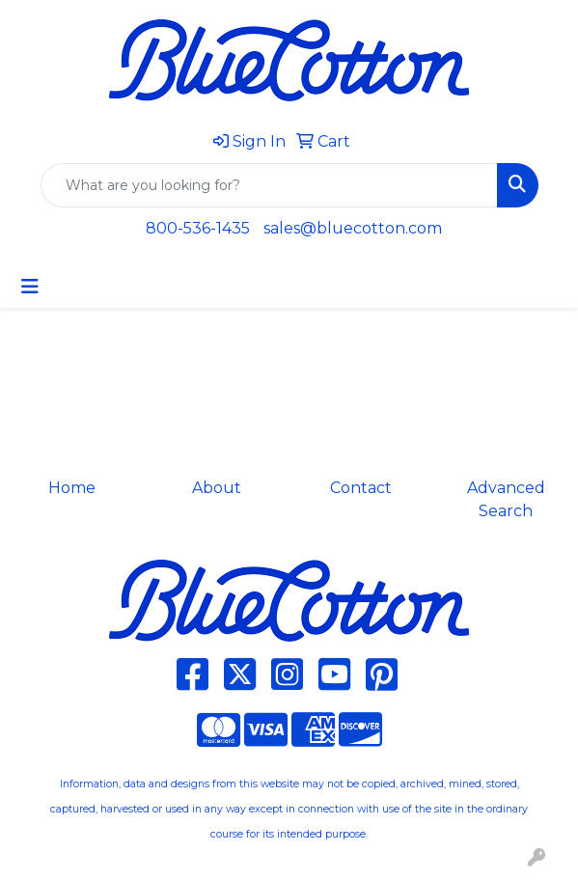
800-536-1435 (198, 228)
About (216, 488)
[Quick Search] (269, 185)
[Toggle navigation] (30, 286)
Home (72, 488)
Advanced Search (506, 499)
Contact (361, 488)
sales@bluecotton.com (352, 228)
